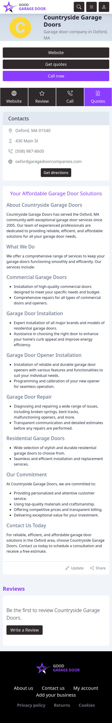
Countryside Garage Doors (73, 20)
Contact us (53, 688)
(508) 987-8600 (29, 151)
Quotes (98, 97)
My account (85, 688)
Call (70, 97)
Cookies (87, 705)
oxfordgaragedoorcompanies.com (48, 161)
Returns (62, 705)
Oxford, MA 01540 (32, 130)
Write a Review (24, 630)
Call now (56, 76)
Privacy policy (31, 705)
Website (56, 52)
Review (42, 97)
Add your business (56, 695)
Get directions (56, 172)
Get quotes (56, 64)
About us (23, 688)
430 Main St (26, 140)
